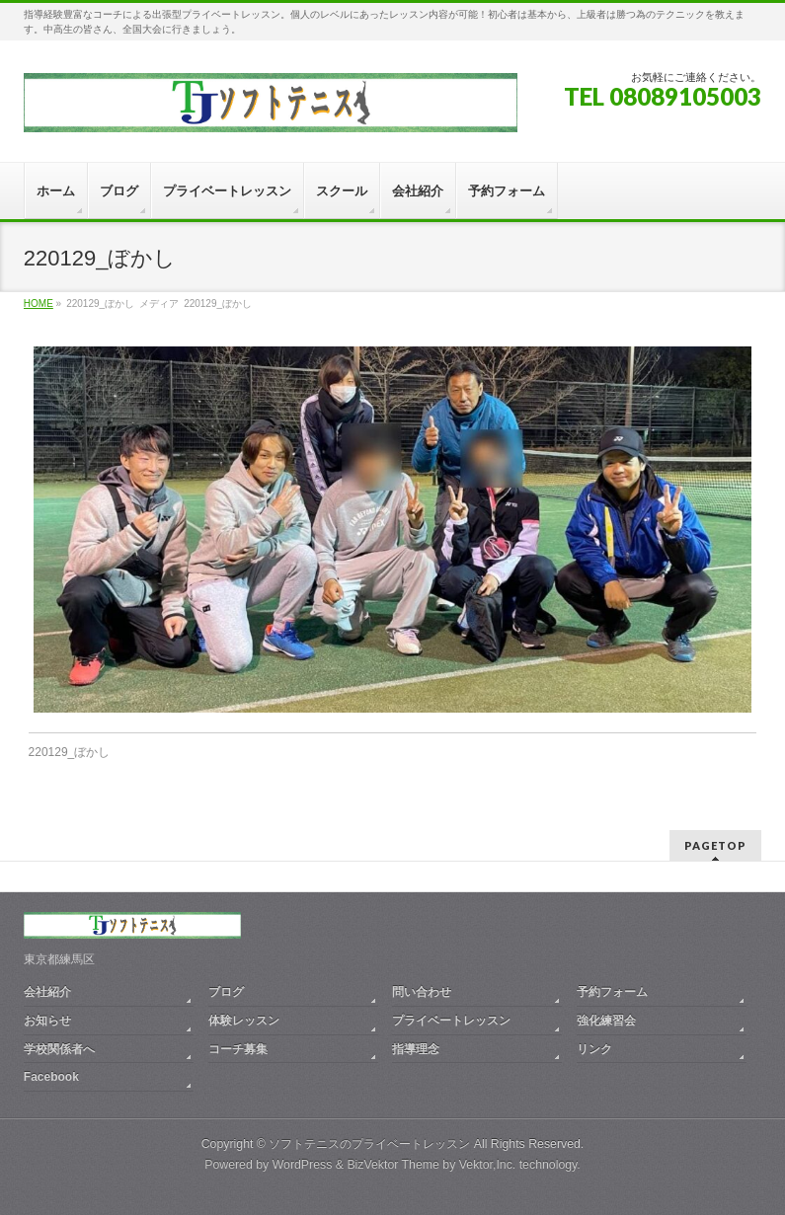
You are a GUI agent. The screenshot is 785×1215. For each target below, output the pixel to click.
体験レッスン (243, 1020)
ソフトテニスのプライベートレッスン (369, 1144)
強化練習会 (606, 1020)
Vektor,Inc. (487, 1165)
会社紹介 (47, 992)
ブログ (226, 992)
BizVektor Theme (393, 1165)
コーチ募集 (238, 1049)
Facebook (51, 1077)
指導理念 (415, 1049)
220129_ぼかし (70, 752)
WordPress (303, 1165)
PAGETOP (715, 845)
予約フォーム (612, 992)
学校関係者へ (59, 1049)
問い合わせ (421, 992)
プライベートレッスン (451, 1020)
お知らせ (47, 1020)
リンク (594, 1049)
